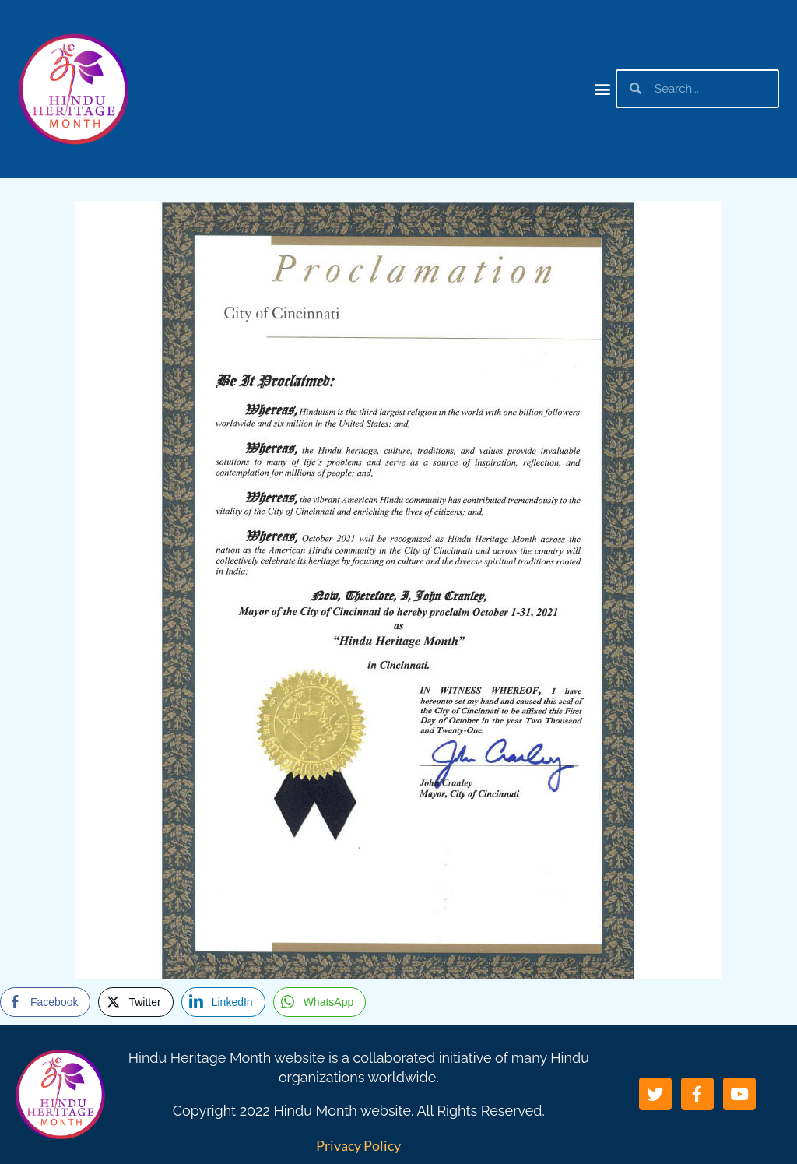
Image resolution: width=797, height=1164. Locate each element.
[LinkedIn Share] (223, 1002)
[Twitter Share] (135, 1002)
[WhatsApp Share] (320, 1002)
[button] (603, 88)
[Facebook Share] (45, 1002)
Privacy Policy (358, 1145)
